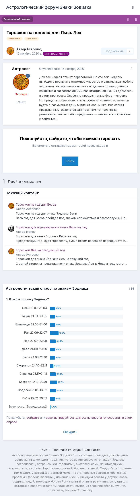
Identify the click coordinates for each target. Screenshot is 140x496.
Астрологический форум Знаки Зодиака (49, 7)
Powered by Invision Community (70, 490)
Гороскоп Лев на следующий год (40, 250)
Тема (44, 450)
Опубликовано (61, 69)
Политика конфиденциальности (76, 450)
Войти (70, 161)
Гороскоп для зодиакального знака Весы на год (51, 227)
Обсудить (70, 432)
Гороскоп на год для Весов (36, 204)
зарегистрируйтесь (60, 417)
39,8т (21, 102)
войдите (32, 417)
